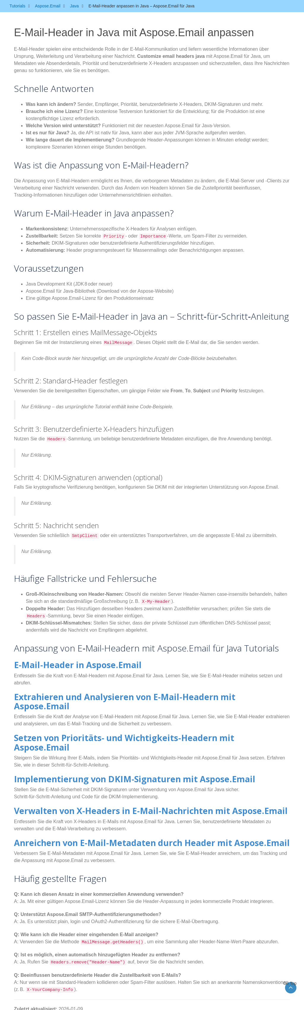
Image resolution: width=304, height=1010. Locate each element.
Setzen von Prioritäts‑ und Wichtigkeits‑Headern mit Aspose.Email (116, 725)
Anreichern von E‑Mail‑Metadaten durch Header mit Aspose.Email (117, 816)
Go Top (290, 983)
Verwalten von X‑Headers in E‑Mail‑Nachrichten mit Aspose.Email (115, 786)
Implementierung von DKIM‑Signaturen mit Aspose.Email (102, 755)
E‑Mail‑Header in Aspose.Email (62, 664)
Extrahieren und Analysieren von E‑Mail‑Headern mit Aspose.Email (118, 695)
